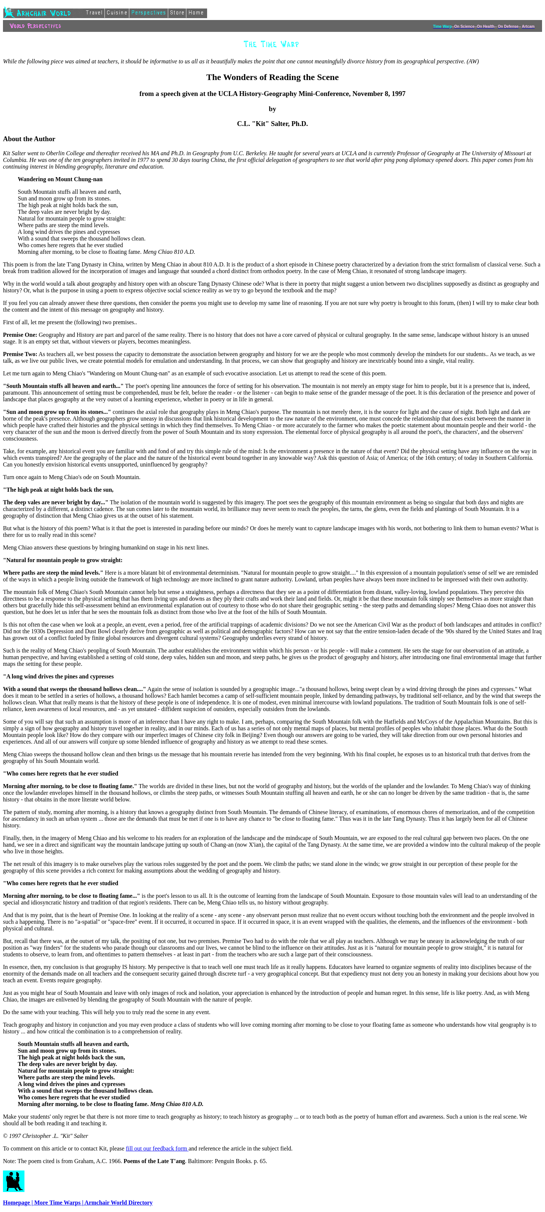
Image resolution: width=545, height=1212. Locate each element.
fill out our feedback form (157, 1148)
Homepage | (18, 1202)
